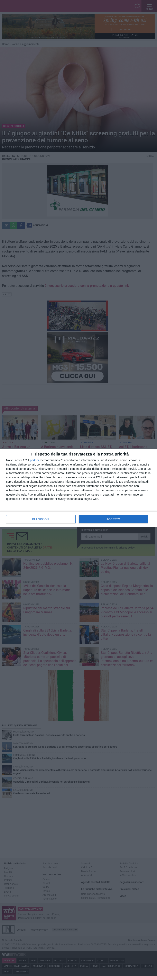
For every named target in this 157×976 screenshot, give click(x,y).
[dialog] (78, 488)
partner (34, 460)
